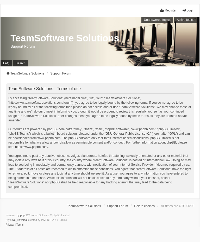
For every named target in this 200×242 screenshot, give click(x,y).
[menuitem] (10, 224)
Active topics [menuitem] (185, 20)
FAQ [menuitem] (6, 63)
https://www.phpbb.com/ (31, 147)
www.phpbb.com (49, 138)
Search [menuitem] (21, 63)
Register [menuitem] (168, 10)
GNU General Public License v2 (127, 133)
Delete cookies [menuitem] (144, 206)
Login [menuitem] (188, 10)
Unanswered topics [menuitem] (157, 20)
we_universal (19, 220)
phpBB (24, 215)
